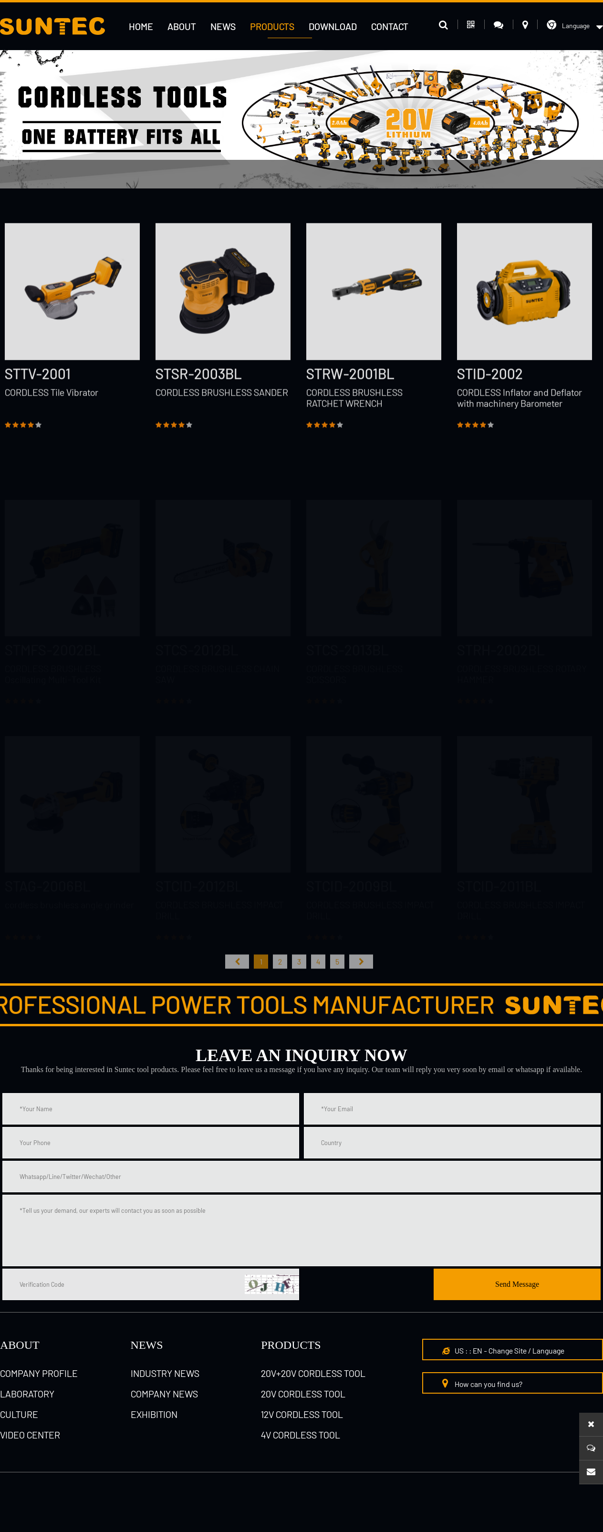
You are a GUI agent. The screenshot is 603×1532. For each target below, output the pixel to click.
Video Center (30, 1434)
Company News (164, 1393)
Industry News (165, 1373)
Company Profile (39, 1373)
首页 (237, 976)
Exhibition (154, 1414)
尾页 (361, 976)
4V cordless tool (300, 1434)
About (181, 26)
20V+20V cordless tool (313, 1373)
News (223, 26)
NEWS (147, 1345)
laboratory (27, 1393)
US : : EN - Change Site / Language (503, 1350)
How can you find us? (482, 1383)
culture (19, 1414)
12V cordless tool (302, 1414)
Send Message (517, 1284)
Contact (389, 26)
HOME (141, 26)
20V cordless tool (303, 1393)
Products (272, 26)
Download (333, 26)
